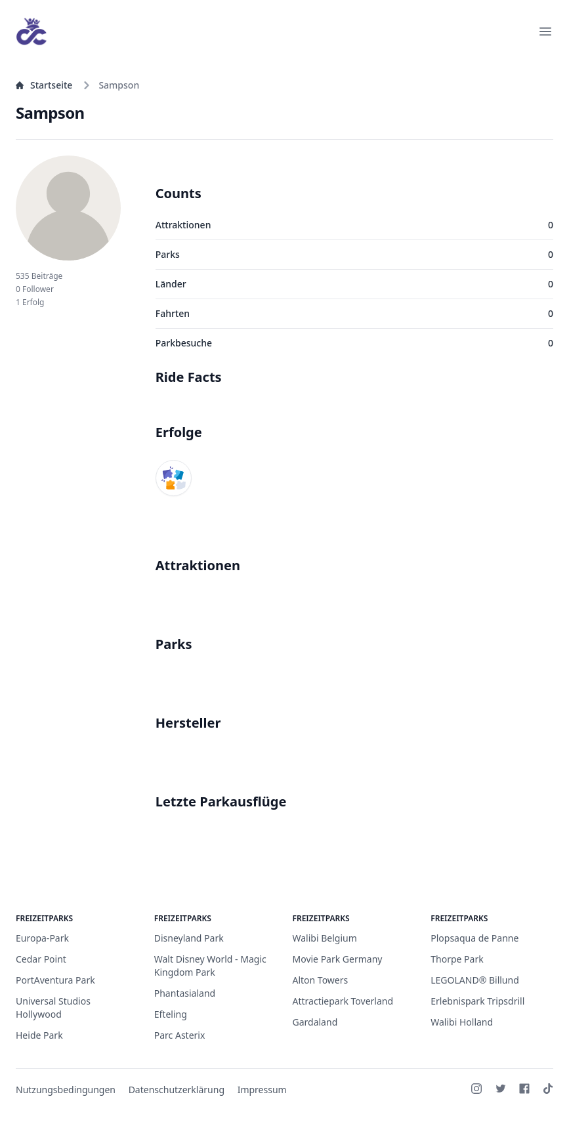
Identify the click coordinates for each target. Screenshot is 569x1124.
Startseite (44, 85)
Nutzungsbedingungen (66, 1089)
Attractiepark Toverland (343, 1001)
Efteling (170, 1014)
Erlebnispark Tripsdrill (477, 1001)
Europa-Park (42, 938)
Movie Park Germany (338, 959)
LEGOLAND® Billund (475, 980)
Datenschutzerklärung (176, 1089)
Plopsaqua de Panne (474, 938)
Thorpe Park (457, 959)
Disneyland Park (189, 938)
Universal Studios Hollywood (53, 1007)
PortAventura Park (55, 980)
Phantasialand (184, 993)
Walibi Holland (462, 1022)
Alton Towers (320, 980)
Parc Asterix (179, 1035)
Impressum (262, 1089)
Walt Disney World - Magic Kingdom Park (210, 965)
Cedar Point (41, 959)
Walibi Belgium (325, 938)
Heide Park (39, 1035)
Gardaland (315, 1022)
